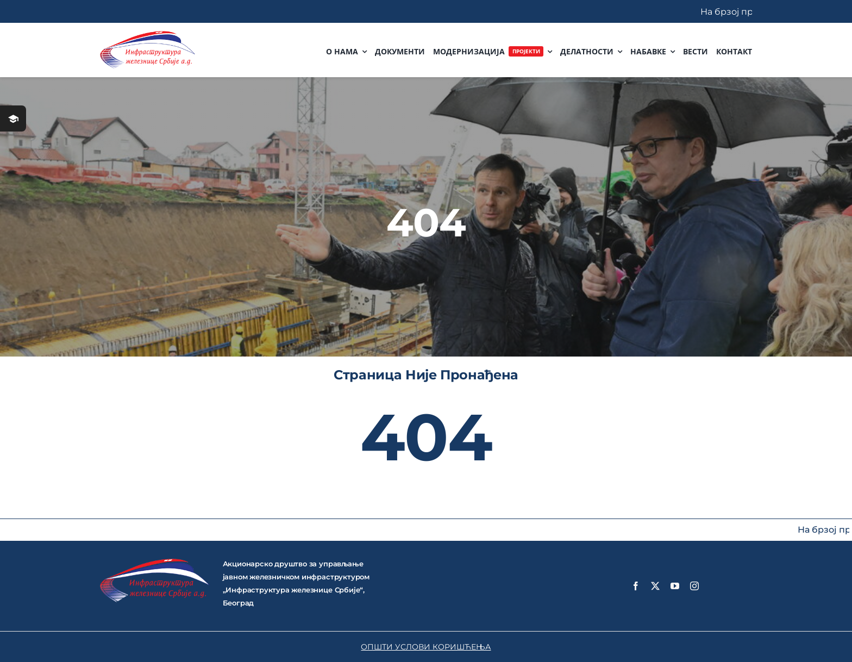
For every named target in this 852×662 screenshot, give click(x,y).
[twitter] (655, 586)
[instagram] (694, 586)
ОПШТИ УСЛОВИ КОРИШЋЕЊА (426, 647)
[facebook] (635, 586)
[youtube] (675, 586)
